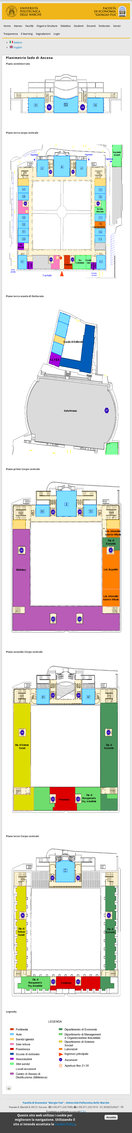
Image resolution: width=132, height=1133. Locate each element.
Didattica (66, 25)
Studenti (79, 25)
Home (7, 25)
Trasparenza (11, 33)
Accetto (111, 1119)
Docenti (91, 25)
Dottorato (104, 25)
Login (57, 33)
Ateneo (18, 25)
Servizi (117, 25)
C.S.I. (83, 1111)
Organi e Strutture (47, 25)
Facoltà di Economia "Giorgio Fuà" (43, 1102)
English (15, 47)
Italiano (15, 42)
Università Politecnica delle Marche (87, 1102)
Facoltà (29, 25)
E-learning (27, 33)
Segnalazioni (43, 33)
